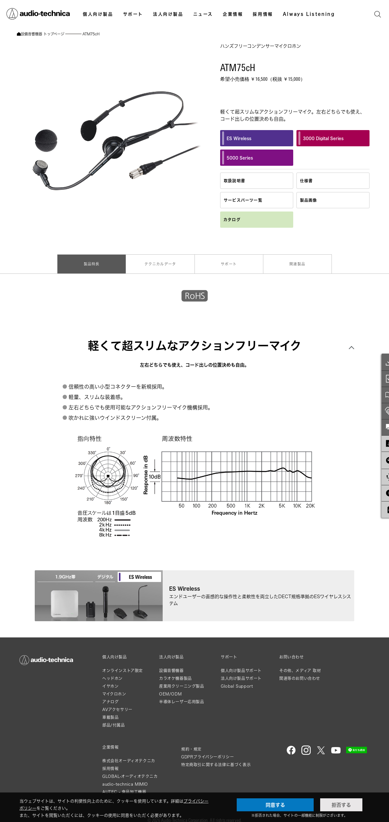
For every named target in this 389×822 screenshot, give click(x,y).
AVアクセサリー (117, 705)
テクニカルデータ (161, 262)
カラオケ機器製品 (175, 674)
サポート (133, 14)
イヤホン (110, 682)
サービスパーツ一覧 (243, 200)
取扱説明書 (234, 180)
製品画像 (308, 200)
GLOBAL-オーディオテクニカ (130, 772)
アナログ (110, 697)
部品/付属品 (113, 721)
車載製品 (110, 713)
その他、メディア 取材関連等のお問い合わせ (300, 670)
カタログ (232, 219)
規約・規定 (191, 745)
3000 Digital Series (321, 138)
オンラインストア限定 (122, 666)
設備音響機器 (171, 666)
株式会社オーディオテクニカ (128, 757)
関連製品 (296, 262)
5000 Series (237, 157)
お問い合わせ (291, 653)
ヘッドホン (112, 674)
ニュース (203, 14)
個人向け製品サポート (241, 666)
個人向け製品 (98, 14)
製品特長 (93, 262)
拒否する (341, 805)
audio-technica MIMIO (125, 780)
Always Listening (309, 14)
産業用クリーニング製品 (181, 682)
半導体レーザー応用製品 (181, 697)
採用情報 (263, 14)
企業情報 (233, 14)
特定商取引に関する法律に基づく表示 (216, 760)
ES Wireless (236, 138)
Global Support (237, 682)
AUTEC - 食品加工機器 (124, 788)
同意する (275, 805)
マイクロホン (114, 690)
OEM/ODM (170, 690)
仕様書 (306, 180)
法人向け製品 (168, 14)
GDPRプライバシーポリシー (207, 753)
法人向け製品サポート (241, 674)
